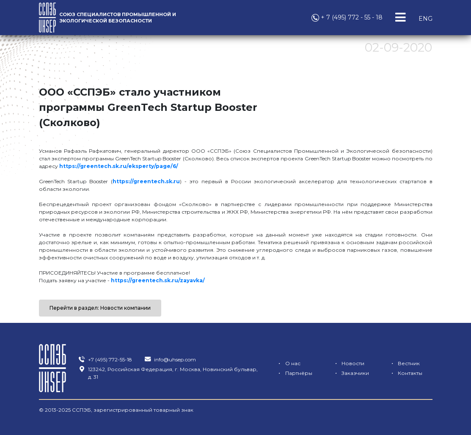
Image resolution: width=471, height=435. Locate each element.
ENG (425, 18)
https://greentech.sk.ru (146, 181)
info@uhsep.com (170, 359)
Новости (348, 363)
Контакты (405, 373)
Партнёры (293, 373)
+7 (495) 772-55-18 (105, 359)
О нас (287, 363)
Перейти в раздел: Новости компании (100, 308)
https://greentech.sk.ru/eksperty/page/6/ (118, 166)
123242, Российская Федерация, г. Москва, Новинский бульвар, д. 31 (168, 373)
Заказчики (350, 373)
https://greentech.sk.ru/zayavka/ (158, 280)
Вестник (404, 363)
